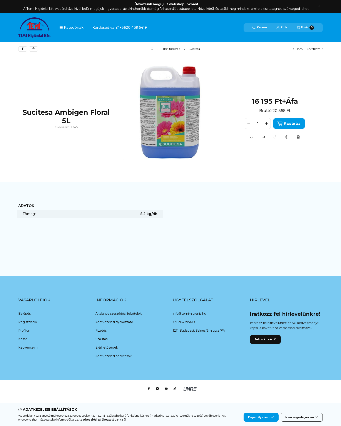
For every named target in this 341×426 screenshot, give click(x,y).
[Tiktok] (174, 388)
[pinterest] (33, 49)
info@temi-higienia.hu (189, 314)
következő (315, 49)
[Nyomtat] (298, 137)
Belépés (24, 314)
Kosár (22, 339)
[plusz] (266, 123)
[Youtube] (166, 388)
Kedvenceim (28, 347)
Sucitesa (194, 48)
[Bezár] (319, 6)
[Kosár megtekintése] (305, 27)
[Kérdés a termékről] (286, 137)
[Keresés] (259, 27)
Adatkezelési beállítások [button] (113, 356)
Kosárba (289, 123)
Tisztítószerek (171, 48)
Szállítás (101, 339)
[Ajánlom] (263, 137)
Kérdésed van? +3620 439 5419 (119, 27)
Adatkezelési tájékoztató (114, 322)
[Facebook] (148, 388)
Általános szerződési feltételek (118, 314)
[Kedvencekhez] (251, 137)
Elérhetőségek (106, 347)
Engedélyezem (261, 417)
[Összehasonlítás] (275, 137)
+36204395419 (184, 322)
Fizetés (101, 330)
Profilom (25, 330)
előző (298, 49)
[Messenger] (157, 388)
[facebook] (22, 49)
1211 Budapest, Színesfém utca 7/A (199, 330)
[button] (71, 27)
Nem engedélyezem (301, 417)
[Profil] (282, 27)
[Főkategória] (152, 48)
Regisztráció (27, 322)
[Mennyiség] (258, 123)
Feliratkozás (265, 339)
